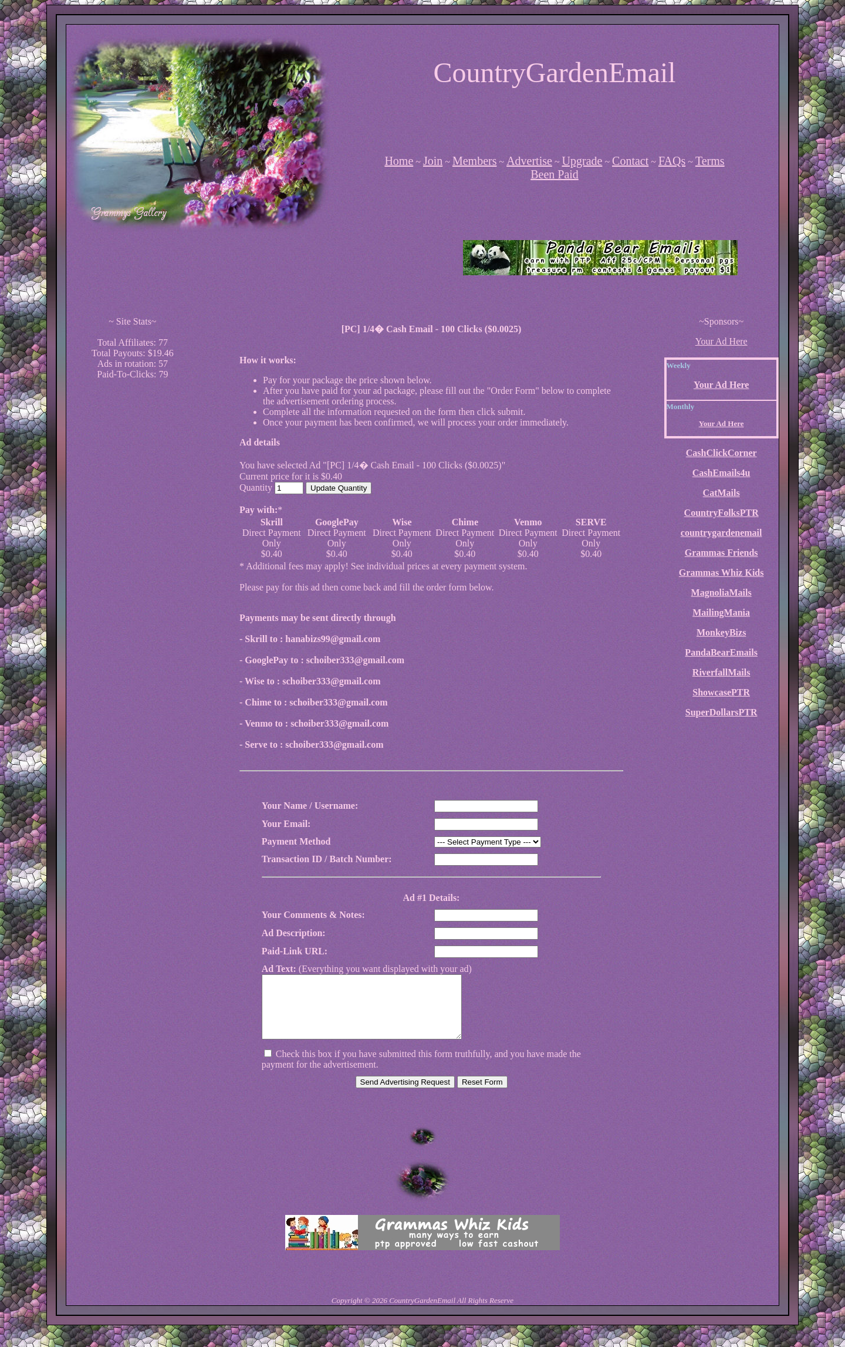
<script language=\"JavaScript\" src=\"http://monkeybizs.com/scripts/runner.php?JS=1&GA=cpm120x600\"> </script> (133, 565)
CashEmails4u (721, 473)
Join (432, 160)
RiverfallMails (721, 672)
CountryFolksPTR (721, 513)
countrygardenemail (721, 533)
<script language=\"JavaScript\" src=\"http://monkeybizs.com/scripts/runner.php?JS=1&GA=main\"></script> (244, 257)
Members (474, 160)
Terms (710, 160)
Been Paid (554, 174)
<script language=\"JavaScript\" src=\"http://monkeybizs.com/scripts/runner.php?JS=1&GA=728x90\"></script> (556, 115)
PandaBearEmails (721, 652)
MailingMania (721, 612)
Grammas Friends (721, 553)
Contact (630, 160)
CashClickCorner (721, 453)
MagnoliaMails (721, 592)
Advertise (529, 160)
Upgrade (582, 160)
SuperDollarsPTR (721, 712)
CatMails (721, 493)
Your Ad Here (721, 341)
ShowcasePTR (721, 692)
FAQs (671, 160)
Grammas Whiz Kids (721, 573)
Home (398, 160)
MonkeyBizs (721, 632)
